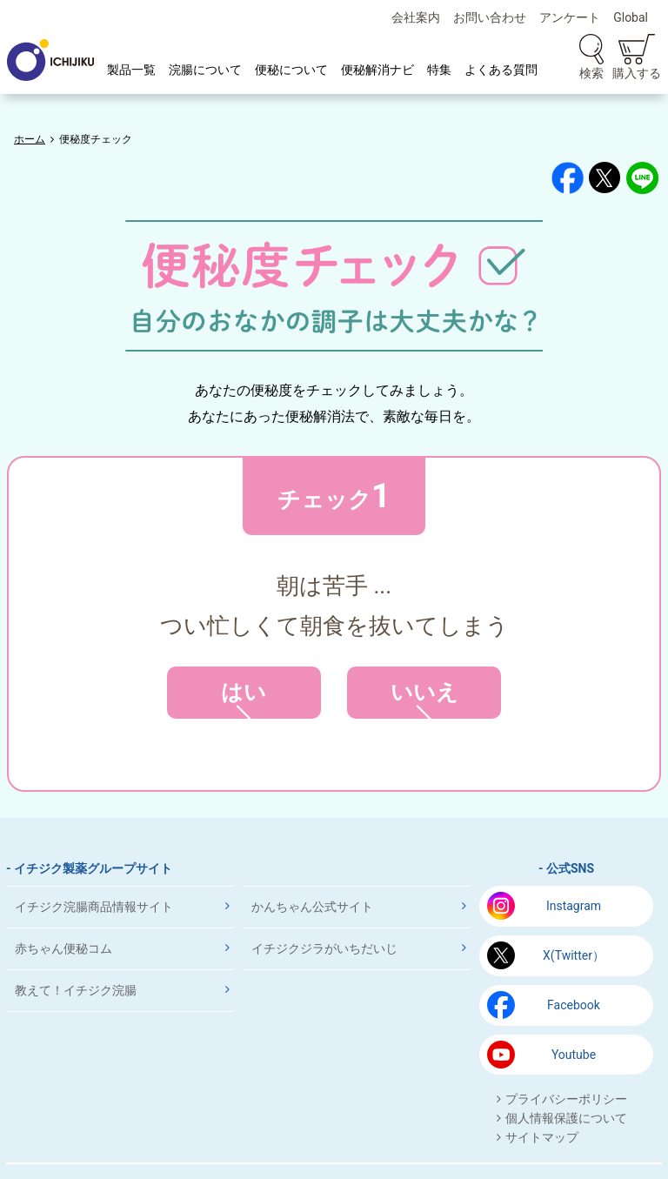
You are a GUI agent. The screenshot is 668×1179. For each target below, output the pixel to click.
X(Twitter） (574, 955)
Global (630, 17)
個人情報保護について (566, 1118)
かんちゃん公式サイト (312, 907)
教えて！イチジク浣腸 (76, 990)
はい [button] (244, 699)
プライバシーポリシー (566, 1099)
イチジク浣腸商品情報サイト (94, 907)
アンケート (569, 17)
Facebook (573, 1005)
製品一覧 (131, 70)
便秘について (291, 70)
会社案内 (415, 17)
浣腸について (205, 70)
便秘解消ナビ (377, 70)
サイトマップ (541, 1137)
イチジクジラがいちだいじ (324, 948)
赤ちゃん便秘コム (63, 948)
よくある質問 (501, 70)
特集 (439, 70)
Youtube (573, 1055)
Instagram (573, 906)
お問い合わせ (489, 17)
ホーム (29, 139)
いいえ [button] (424, 699)
